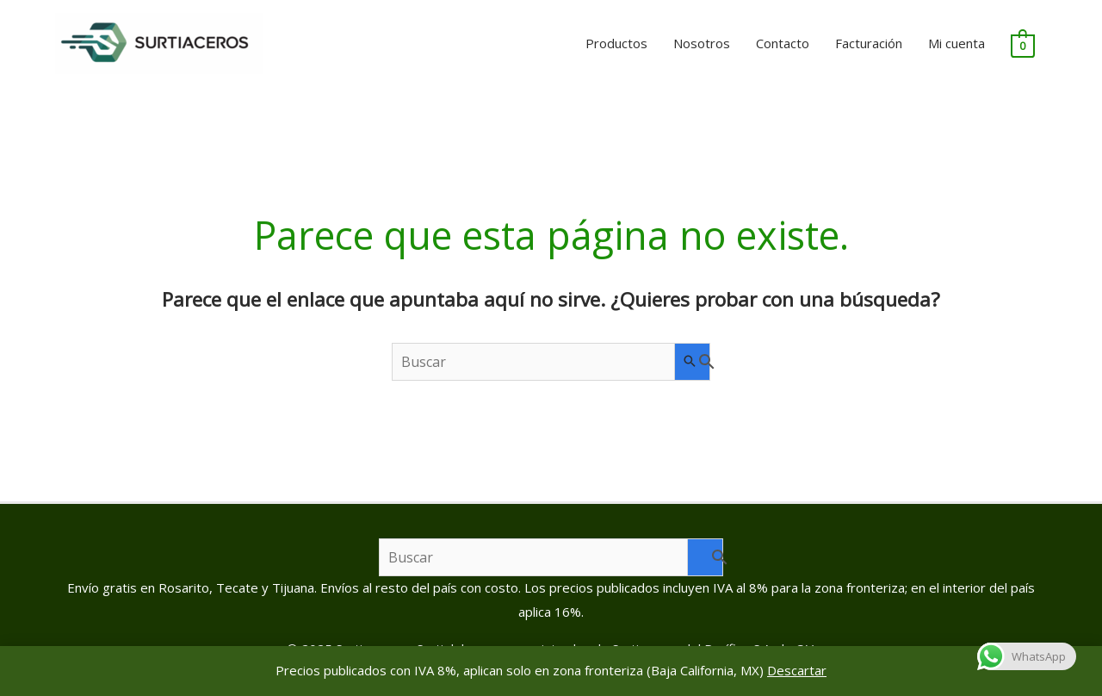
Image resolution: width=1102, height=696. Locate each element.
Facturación (868, 43)
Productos (616, 43)
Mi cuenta (956, 43)
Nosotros (701, 43)
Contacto (782, 43)
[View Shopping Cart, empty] (1022, 44)
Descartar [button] (796, 670)
